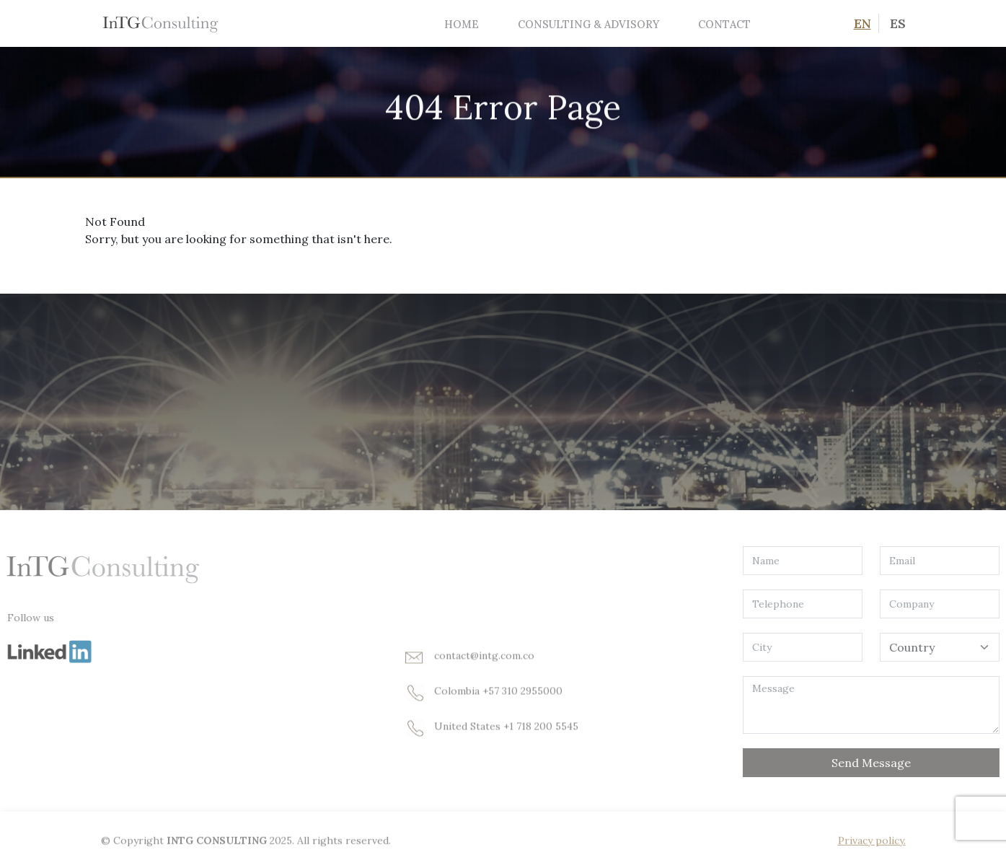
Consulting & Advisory (588, 24)
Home (461, 24)
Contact (724, 24)
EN (862, 23)
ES (898, 23)
